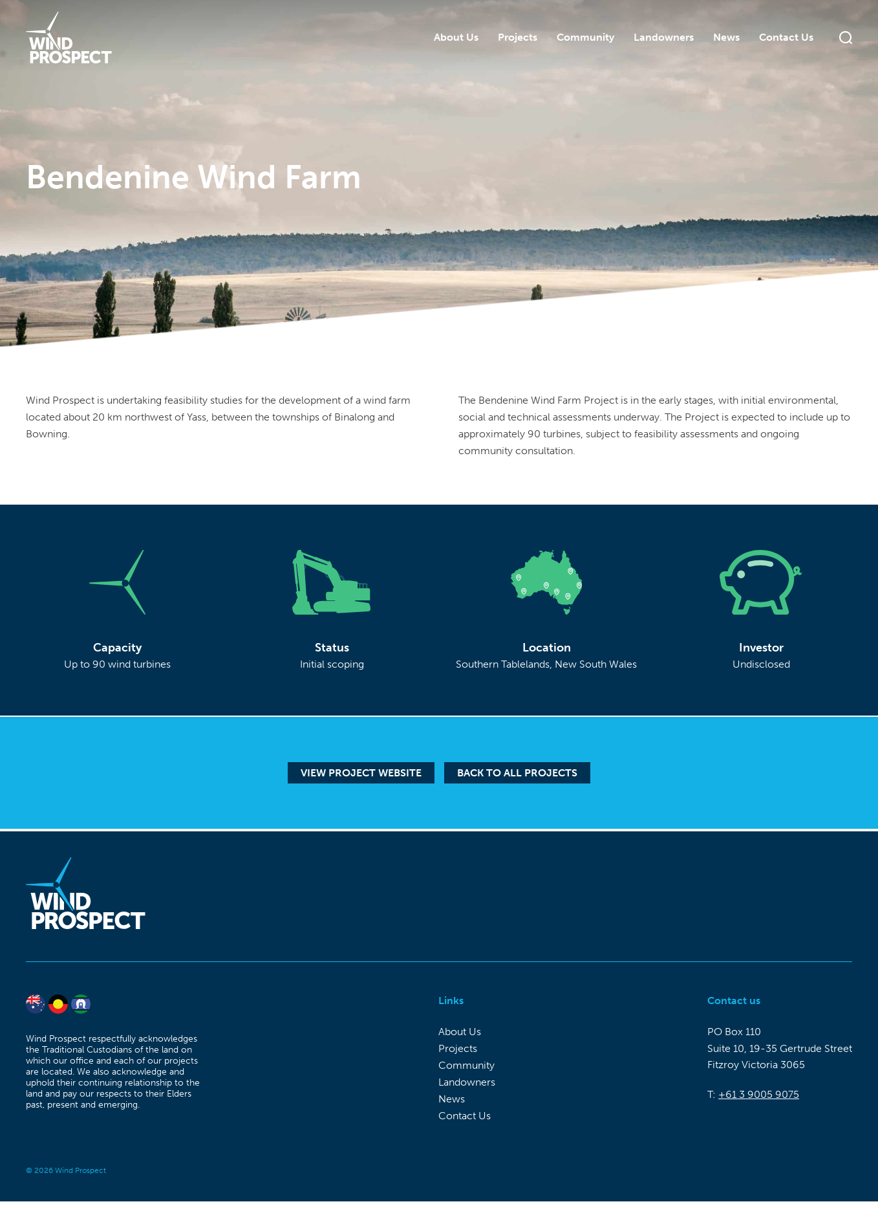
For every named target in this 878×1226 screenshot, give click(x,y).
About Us (456, 35)
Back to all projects (517, 773)
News (726, 35)
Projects (517, 35)
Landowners (664, 35)
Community (585, 35)
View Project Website (361, 773)
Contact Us (786, 35)
